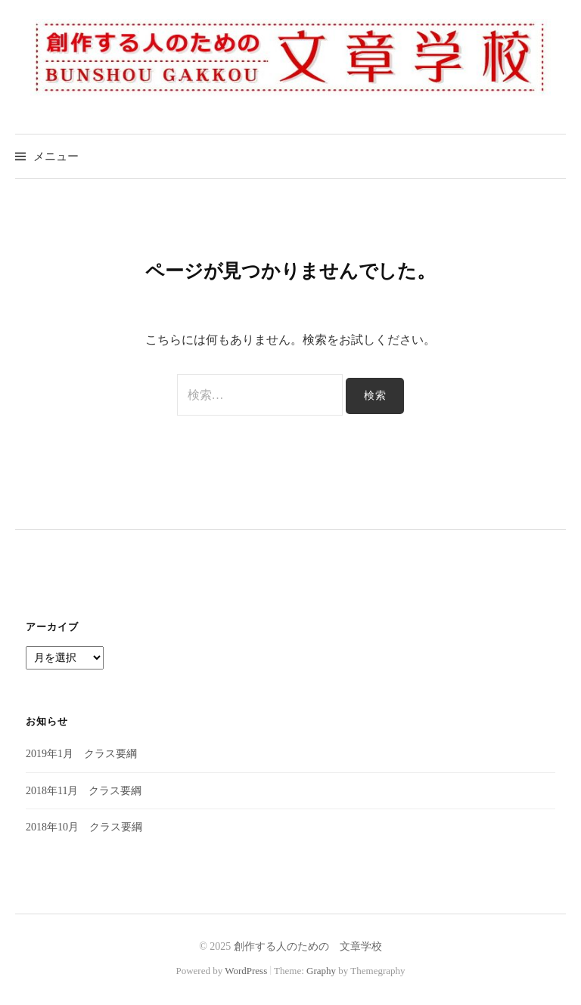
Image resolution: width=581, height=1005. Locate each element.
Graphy (321, 970)
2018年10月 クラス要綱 (84, 827)
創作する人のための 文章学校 (308, 946)
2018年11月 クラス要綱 (83, 790)
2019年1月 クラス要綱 (81, 753)
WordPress (246, 970)
